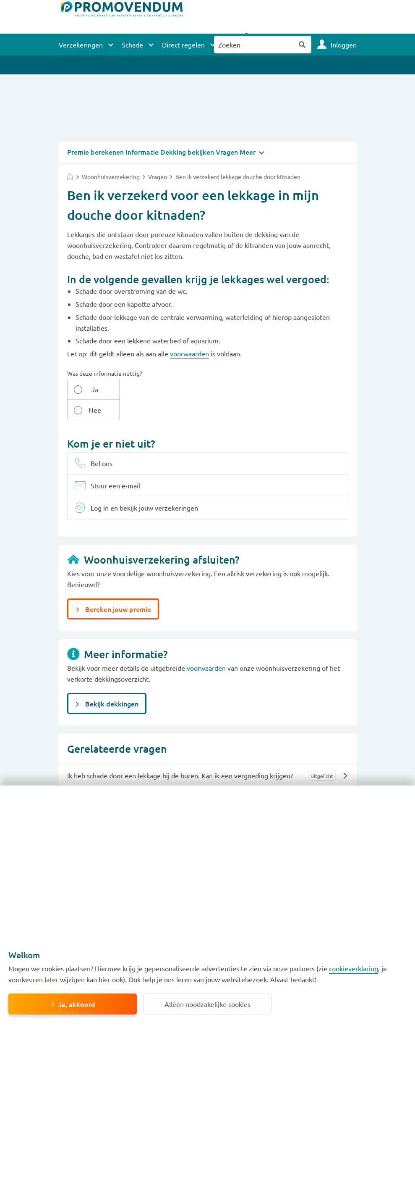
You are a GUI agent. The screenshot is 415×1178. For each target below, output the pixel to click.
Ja (88, 389)
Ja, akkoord (76, 1004)
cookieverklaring (353, 968)
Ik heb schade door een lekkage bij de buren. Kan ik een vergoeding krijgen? (180, 754)
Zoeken (302, 44)
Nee (131, 389)
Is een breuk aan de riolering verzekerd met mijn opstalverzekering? (168, 778)
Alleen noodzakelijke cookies (207, 1004)
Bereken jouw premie (117, 588)
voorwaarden (189, 353)
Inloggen (344, 44)
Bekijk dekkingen (111, 682)
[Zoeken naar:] (254, 44)
